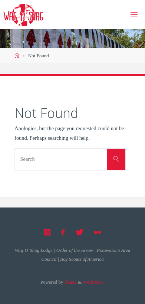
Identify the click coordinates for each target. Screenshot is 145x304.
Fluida (69, 282)
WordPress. (94, 282)
